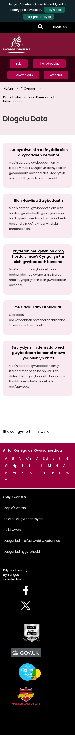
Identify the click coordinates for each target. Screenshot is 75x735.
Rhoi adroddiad (49, 64)
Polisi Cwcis (12, 530)
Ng (15, 465)
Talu (19, 64)
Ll (42, 465)
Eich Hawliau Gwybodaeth (38, 200)
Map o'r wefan (14, 508)
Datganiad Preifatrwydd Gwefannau (31, 540)
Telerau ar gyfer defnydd (23, 519)
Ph (14, 473)
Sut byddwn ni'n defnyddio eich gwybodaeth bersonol (38, 152)
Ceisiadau (24, 307)
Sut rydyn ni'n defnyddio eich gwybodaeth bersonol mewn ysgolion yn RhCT (39, 353)
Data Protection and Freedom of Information (28, 99)
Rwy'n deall (54, 10)
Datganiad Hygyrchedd (21, 551)
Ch (28, 458)
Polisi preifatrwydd (38, 17)
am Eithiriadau (48, 307)
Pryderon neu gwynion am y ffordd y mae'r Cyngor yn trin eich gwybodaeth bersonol (38, 256)
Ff (66, 458)
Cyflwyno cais (23, 75)
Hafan (8, 88)
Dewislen (59, 28)
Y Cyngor (28, 88)
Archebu (56, 75)
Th (52, 473)
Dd (45, 458)
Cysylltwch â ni (14, 497)
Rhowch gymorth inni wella (26, 431)
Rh (30, 473)
